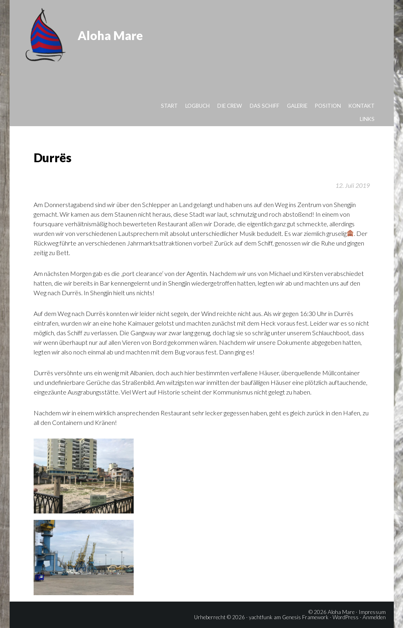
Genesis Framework (305, 617)
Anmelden (374, 617)
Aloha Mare (110, 35)
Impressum (372, 612)
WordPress (346, 617)
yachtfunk (261, 617)
